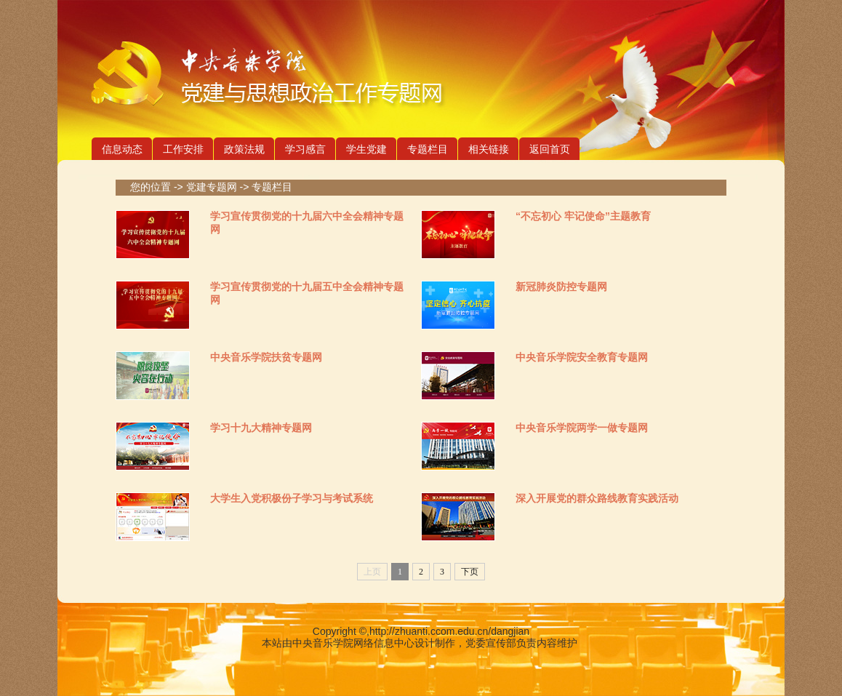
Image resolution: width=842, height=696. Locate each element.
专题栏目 (427, 149)
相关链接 (488, 149)
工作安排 (183, 149)
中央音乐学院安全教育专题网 (582, 357)
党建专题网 (211, 187)
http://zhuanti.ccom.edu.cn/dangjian (449, 631)
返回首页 (549, 149)
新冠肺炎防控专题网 (561, 286)
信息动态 (122, 149)
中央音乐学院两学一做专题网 (582, 427)
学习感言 (305, 149)
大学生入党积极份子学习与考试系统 (291, 498)
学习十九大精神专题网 (261, 427)
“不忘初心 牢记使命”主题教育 (583, 216)
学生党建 (366, 149)
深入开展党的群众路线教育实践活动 (597, 498)
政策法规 (244, 149)
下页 (469, 572)
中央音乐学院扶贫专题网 (266, 357)
